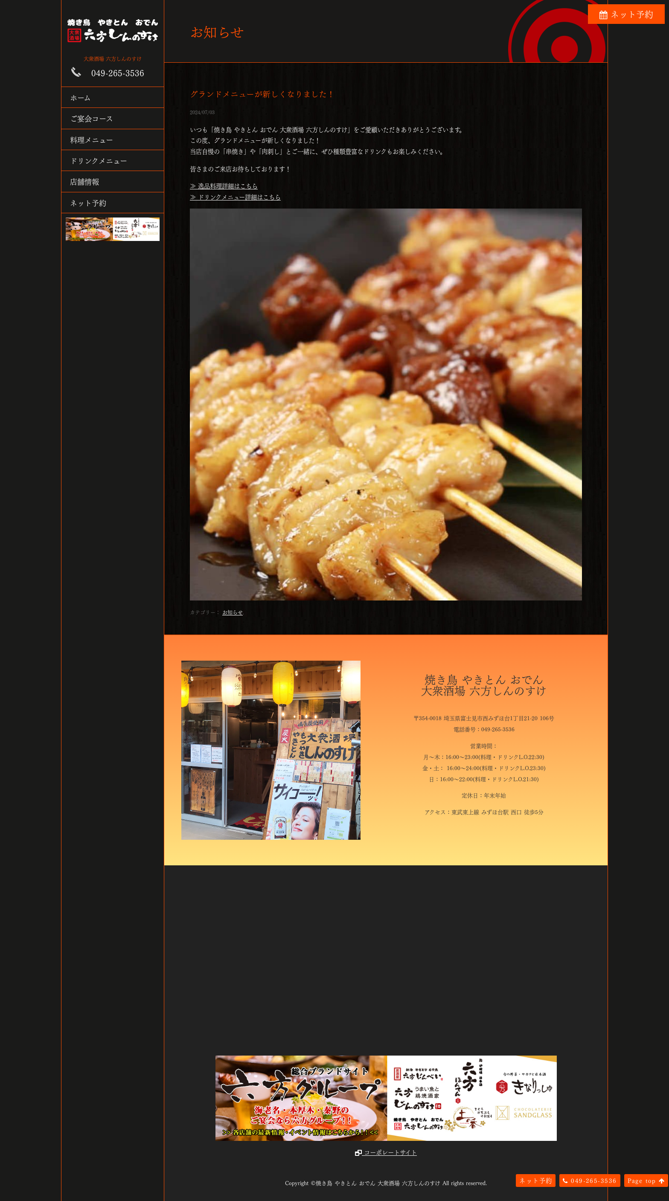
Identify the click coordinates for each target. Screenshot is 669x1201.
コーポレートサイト (386, 1152)
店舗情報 (84, 181)
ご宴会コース (91, 118)
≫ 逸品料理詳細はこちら (224, 185)
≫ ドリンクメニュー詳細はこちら (235, 196)
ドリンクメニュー (98, 160)
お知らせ (232, 612)
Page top (646, 1180)
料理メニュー (91, 139)
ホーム (80, 97)
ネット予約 (88, 202)
